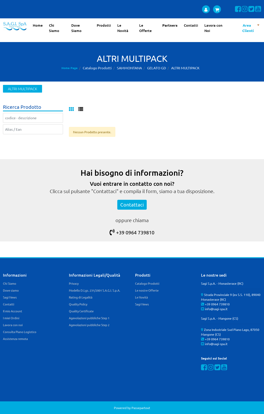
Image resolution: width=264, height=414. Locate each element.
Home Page (69, 68)
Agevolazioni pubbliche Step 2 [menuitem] (89, 325)
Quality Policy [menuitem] (78, 304)
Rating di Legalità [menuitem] (80, 297)
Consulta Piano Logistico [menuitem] (19, 332)
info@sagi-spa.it (216, 309)
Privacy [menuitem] (74, 283)
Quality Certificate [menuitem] (81, 311)
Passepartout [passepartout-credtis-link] (141, 408)
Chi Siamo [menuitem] (54, 28)
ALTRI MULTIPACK (185, 68)
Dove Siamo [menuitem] (76, 28)
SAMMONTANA (129, 68)
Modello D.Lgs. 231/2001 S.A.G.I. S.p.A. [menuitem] (94, 290)
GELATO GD (156, 68)
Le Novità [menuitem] (122, 28)
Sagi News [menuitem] (10, 297)
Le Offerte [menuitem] (145, 28)
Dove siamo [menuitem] (11, 290)
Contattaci (132, 205)
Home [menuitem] (38, 25)
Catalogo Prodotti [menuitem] (147, 283)
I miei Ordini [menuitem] (11, 318)
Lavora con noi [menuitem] (13, 325)
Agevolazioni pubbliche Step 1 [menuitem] (89, 318)
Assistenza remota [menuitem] (15, 339)
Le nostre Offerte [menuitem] (147, 290)
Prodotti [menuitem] (104, 25)
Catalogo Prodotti (97, 68)
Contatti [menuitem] (191, 25)
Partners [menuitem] (170, 25)
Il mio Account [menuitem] (12, 311)
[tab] (73, 109)
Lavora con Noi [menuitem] (213, 28)
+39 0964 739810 (132, 232)
